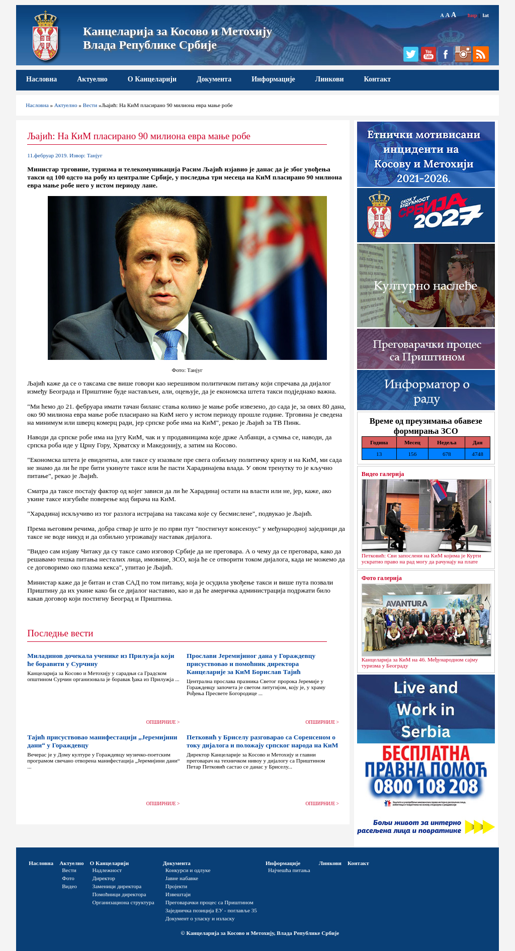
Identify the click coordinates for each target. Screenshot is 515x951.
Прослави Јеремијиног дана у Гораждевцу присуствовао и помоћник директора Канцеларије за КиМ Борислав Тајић (251, 664)
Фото (68, 878)
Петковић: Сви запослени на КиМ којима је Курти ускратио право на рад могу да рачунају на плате (421, 558)
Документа (214, 79)
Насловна (41, 79)
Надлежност (107, 870)
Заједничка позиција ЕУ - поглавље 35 (211, 910)
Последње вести (60, 633)
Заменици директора (117, 886)
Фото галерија (382, 578)
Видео (69, 886)
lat (486, 15)
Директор (104, 878)
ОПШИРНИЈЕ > (163, 722)
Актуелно (92, 79)
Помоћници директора (119, 894)
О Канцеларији (152, 79)
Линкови (329, 79)
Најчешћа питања (289, 870)
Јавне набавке (181, 878)
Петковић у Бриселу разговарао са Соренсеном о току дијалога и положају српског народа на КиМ (262, 741)
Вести (90, 105)
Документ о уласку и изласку (200, 918)
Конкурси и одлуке (188, 870)
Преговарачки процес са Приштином (209, 902)
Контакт (377, 79)
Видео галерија (383, 474)
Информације (273, 79)
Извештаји (178, 894)
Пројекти (176, 886)
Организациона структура (123, 902)
